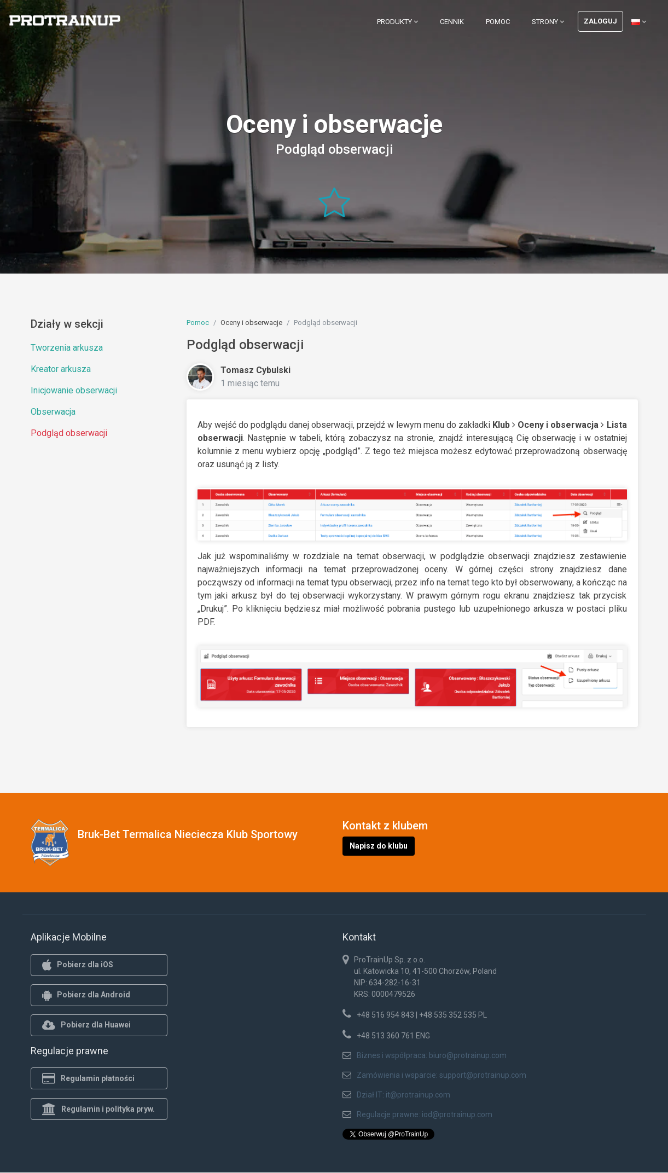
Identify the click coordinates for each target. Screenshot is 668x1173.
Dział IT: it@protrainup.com (403, 1094)
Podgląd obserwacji (69, 433)
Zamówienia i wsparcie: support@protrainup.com (441, 1075)
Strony (548, 22)
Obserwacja (53, 412)
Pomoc (498, 22)
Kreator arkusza (61, 369)
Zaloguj (600, 21)
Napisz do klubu (379, 845)
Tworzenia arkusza (67, 347)
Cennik (452, 22)
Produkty (397, 22)
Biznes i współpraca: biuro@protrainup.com (432, 1055)
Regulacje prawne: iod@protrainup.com (424, 1114)
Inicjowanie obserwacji (74, 390)
